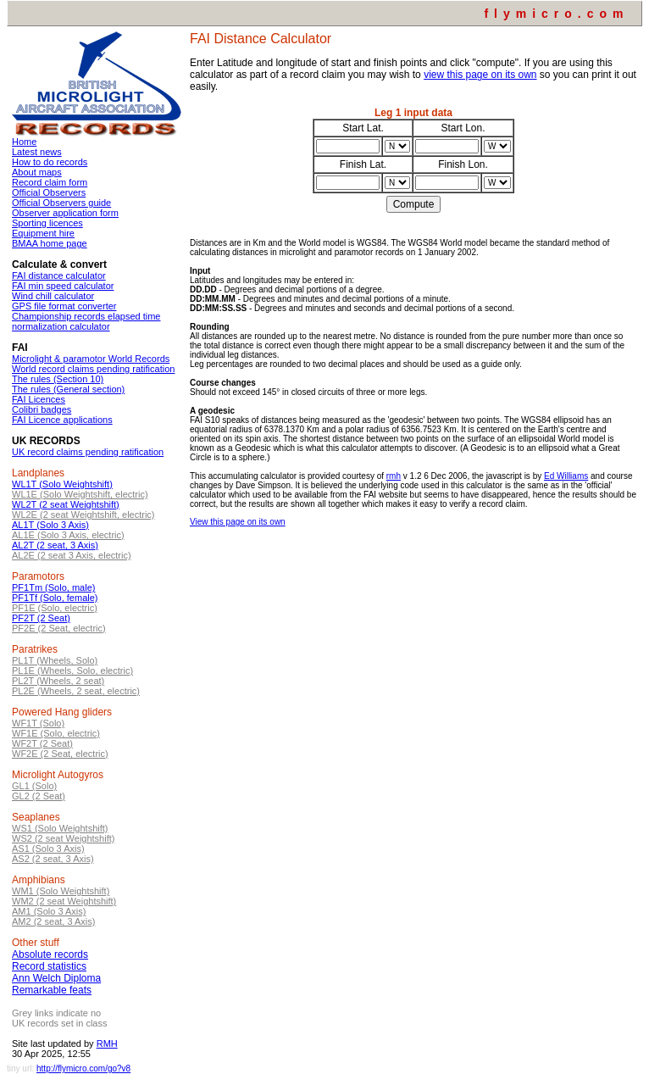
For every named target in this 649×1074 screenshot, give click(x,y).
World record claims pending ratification (93, 369)
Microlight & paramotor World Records (90, 358)
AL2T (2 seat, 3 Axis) (55, 545)
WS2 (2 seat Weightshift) (63, 838)
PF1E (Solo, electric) (54, 608)
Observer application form (65, 213)
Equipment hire (43, 233)
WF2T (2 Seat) (42, 743)
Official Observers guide (61, 203)
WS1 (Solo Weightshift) (60, 828)
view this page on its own (480, 75)
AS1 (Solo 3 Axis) (48, 848)
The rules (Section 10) (57, 379)
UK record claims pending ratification (88, 452)
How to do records (49, 162)
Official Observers (49, 192)
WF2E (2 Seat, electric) (60, 753)
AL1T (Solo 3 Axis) (50, 525)
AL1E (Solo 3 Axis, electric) (68, 535)
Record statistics (49, 966)
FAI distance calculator (59, 275)
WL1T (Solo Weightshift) (62, 484)
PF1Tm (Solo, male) (53, 587)
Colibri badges (41, 409)
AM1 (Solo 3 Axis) (49, 911)
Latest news (37, 152)
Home (24, 141)
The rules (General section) (68, 389)
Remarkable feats (52, 990)
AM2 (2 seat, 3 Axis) (53, 921)
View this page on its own (238, 521)
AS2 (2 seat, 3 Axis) (53, 859)
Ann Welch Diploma (56, 978)
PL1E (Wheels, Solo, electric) (72, 670)
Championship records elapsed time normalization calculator (86, 321)
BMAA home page (49, 243)
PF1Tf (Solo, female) (54, 598)
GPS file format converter (64, 306)
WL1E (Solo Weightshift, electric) (80, 494)
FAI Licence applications (62, 420)
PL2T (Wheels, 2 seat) (58, 681)
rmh (393, 476)
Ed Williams (566, 476)
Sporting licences (47, 223)
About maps (37, 172)
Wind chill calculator (53, 296)
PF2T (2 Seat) (41, 618)
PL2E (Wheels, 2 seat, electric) (76, 691)
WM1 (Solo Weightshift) (60, 891)
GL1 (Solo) (34, 786)
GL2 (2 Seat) (38, 796)
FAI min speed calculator (63, 286)
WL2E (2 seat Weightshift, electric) (83, 514)
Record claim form (49, 182)
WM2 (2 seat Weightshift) (64, 901)
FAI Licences (38, 399)
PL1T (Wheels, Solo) (54, 660)
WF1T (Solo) (38, 723)
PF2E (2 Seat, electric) (59, 628)
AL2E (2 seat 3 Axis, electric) (71, 555)
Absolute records (50, 954)
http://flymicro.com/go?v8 (83, 1068)
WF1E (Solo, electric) (56, 733)
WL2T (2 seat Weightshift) (65, 504)
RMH (107, 1043)
